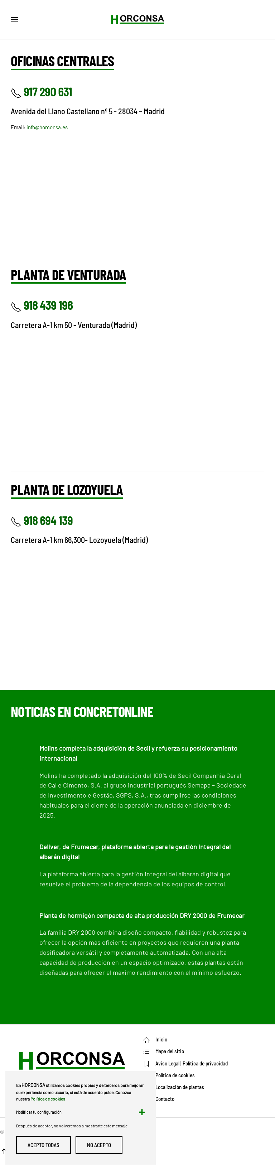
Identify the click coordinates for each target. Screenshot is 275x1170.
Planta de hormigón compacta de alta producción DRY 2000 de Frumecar (142, 915)
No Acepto (99, 1145)
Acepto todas (43, 1145)
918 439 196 (42, 305)
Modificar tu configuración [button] (39, 1111)
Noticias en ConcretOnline (82, 711)
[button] (14, 19)
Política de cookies (47, 1098)
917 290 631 (41, 91)
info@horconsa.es (47, 127)
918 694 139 (42, 520)
